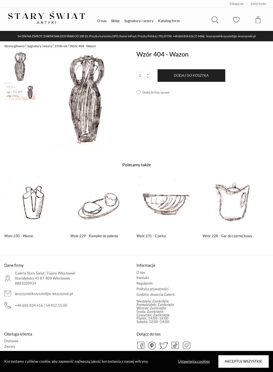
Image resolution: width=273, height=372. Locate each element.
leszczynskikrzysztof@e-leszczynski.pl (44, 294)
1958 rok (60, 46)
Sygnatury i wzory (39, 46)
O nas (140, 272)
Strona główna (14, 46)
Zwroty (9, 346)
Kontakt (142, 278)
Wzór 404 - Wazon (83, 46)
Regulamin (144, 283)
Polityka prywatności (152, 289)
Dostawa (11, 341)
